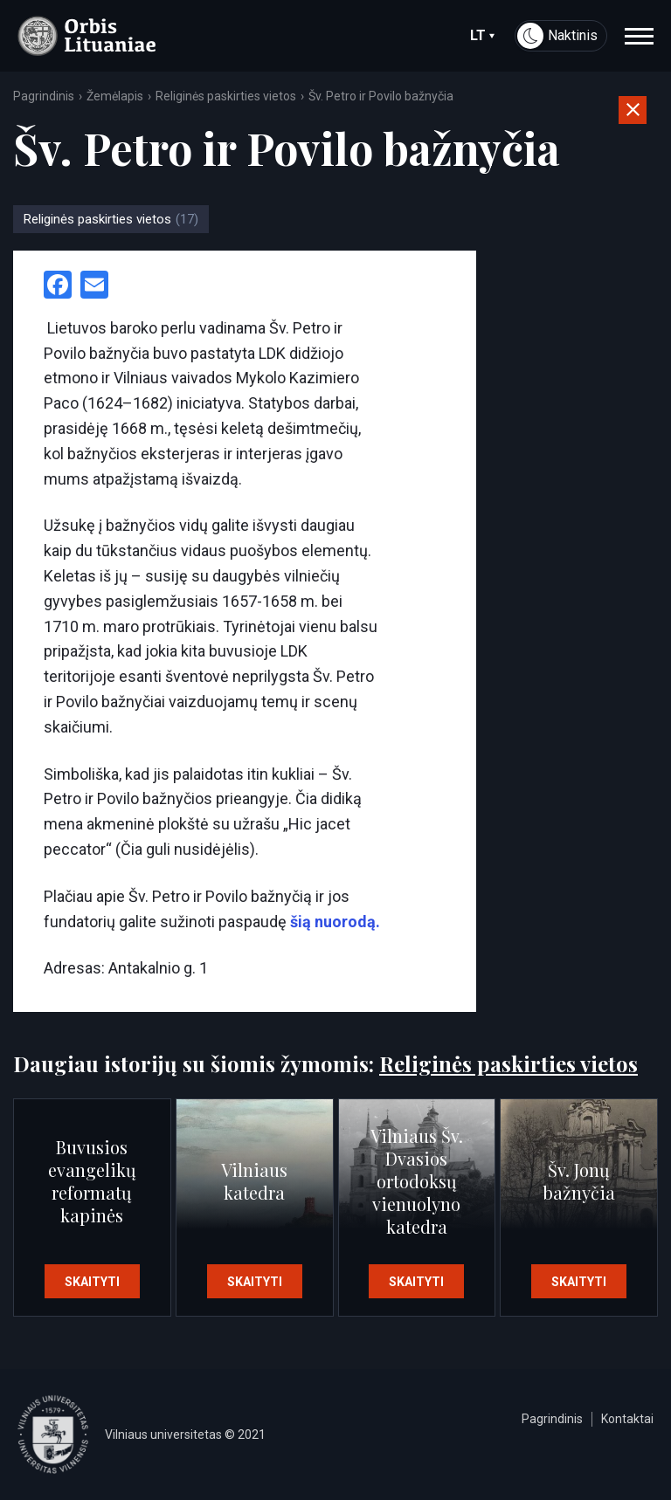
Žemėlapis (114, 96)
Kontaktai (627, 1419)
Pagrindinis (43, 96)
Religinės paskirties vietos (226, 96)
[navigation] (639, 36)
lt (482, 35)
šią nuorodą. (333, 921)
